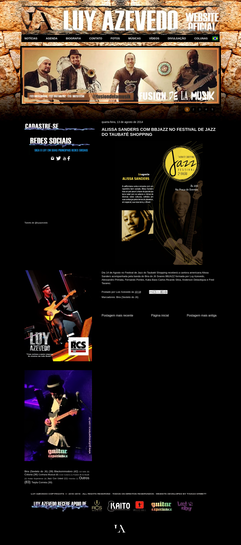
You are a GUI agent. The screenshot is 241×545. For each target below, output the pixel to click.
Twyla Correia (39, 482)
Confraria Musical (47, 474)
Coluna (28, 474)
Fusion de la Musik (81, 475)
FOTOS (116, 38)
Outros (84, 478)
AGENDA (53, 38)
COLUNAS (201, 38)
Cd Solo (82, 472)
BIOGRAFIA (74, 38)
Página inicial (160, 315)
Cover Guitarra (64, 475)
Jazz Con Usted (55, 478)
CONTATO (96, 38)
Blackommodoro (63, 471)
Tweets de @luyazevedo (36, 223)
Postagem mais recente (117, 315)
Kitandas (72, 479)
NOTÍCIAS (32, 38)
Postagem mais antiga (202, 315)
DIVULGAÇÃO (178, 38)
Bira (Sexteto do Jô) (127, 297)
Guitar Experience (35, 478)
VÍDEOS (155, 38)
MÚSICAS (135, 38)
